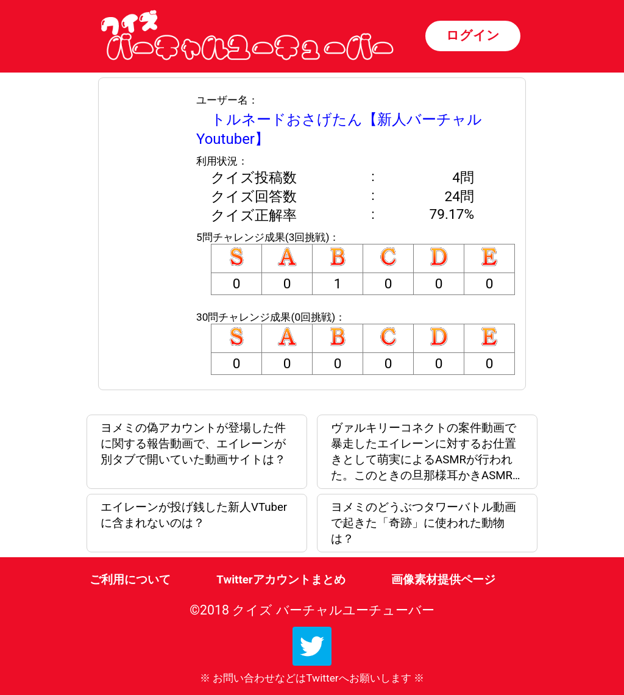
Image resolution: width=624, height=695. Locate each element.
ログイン (473, 35)
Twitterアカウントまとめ (280, 579)
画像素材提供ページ (443, 579)
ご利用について (130, 579)
